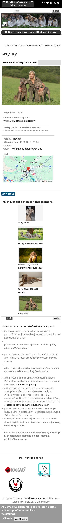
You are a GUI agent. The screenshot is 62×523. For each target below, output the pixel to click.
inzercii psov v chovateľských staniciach (27, 405)
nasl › (56, 318)
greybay (17, 138)
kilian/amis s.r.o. (36, 498)
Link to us (8, 194)
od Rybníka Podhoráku (30, 243)
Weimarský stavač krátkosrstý (19, 121)
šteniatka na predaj (26, 384)
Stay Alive (23, 222)
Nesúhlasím (21, 519)
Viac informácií (8, 514)
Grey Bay (23, 313)
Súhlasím (7, 518)
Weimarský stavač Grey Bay (27, 148)
